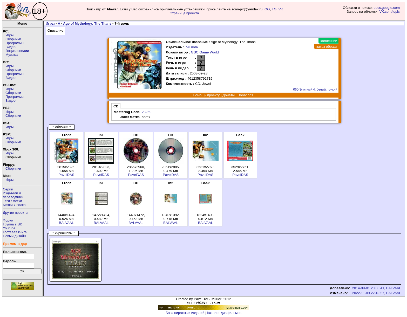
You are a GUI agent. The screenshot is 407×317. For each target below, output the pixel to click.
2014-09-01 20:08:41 (368, 288)
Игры (9, 35)
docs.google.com (387, 8)
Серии (8, 189)
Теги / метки (12, 201)
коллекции (329, 41)
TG (274, 9)
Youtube (9, 228)
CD (115, 106)
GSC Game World (205, 52)
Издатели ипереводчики (13, 195)
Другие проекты (15, 213)
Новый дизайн (14, 236)
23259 (146, 112)
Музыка (11, 55)
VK (281, 9)
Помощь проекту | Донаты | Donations (223, 95)
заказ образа (326, 47)
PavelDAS (66, 175)
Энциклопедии (17, 51)
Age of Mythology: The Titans (87, 23)
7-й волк (192, 47)
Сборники (13, 39)
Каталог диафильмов (224, 313)
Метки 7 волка (14, 205)
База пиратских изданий (185, 313)
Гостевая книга (15, 232)
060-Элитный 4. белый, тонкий (315, 89)
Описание (55, 30)
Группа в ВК (12, 224)
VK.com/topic (389, 11)
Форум (8, 220)
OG (267, 9)
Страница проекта (184, 13)
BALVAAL (66, 223)
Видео (10, 47)
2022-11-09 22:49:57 (368, 293)
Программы (14, 43)
